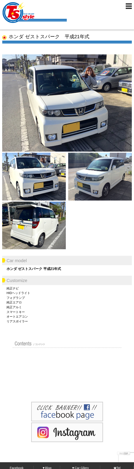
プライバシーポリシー (98, 377)
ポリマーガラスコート (29, 377)
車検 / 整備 (99, 367)
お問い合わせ (30, 388)
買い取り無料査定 (30, 367)
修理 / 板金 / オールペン (63, 367)
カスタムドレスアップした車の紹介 (64, 356)
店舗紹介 (29, 356)
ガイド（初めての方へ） (98, 356)
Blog (64, 377)
